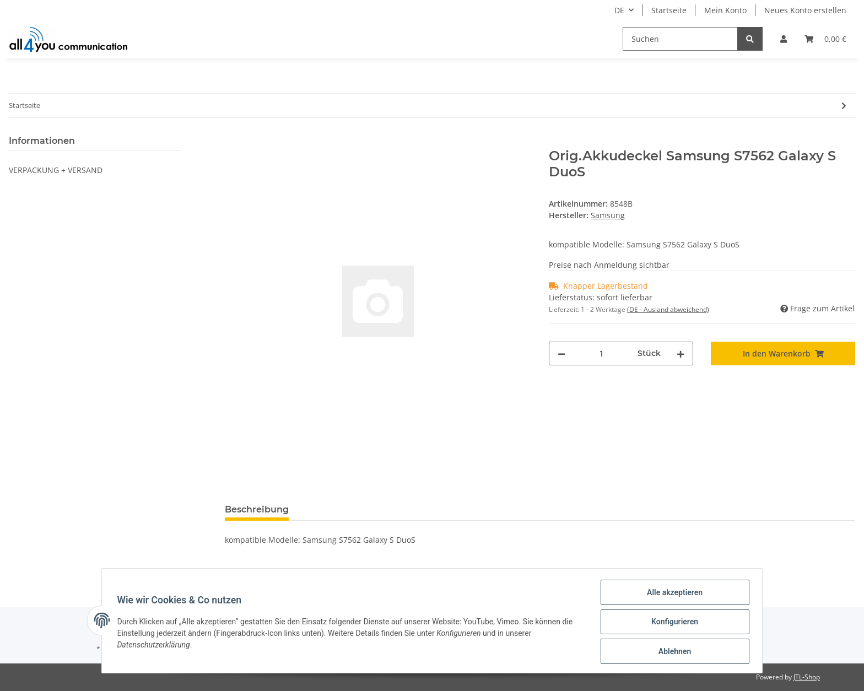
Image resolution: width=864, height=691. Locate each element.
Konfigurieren (672, 623)
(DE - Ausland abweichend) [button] (668, 309)
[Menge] (601, 353)
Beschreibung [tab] (257, 509)
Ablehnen (672, 651)
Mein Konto (725, 10)
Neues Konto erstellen (805, 10)
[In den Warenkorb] (233, 142)
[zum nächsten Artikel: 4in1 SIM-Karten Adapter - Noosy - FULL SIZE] (844, 105)
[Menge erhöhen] (680, 353)
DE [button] (619, 10)
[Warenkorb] (825, 39)
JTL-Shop (806, 677)
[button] (783, 39)
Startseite (669, 10)
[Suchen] (680, 39)
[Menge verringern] (561, 353)
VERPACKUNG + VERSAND (55, 170)
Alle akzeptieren (672, 594)
